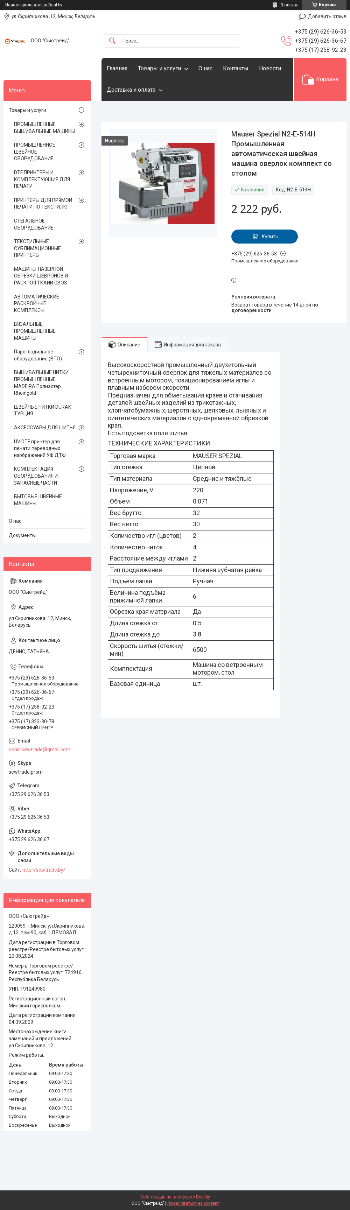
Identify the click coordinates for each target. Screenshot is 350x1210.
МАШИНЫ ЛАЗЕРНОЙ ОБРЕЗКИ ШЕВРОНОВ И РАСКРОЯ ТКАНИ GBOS (41, 276)
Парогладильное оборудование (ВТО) (38, 355)
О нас (205, 68)
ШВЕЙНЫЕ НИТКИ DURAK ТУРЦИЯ (42, 410)
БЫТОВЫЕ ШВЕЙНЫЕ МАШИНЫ (38, 500)
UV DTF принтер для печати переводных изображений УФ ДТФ (40, 448)
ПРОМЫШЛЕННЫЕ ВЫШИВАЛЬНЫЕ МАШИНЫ (44, 127)
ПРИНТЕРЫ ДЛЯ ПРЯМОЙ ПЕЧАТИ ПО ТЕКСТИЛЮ (43, 203)
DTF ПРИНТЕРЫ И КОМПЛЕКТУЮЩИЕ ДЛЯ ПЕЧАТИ (42, 179)
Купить (270, 236)
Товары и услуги (159, 68)
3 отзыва (290, 4)
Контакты (235, 68)
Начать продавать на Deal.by (33, 4)
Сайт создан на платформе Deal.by (175, 1197)
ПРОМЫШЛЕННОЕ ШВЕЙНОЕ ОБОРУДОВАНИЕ (34, 151)
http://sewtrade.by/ (43, 870)
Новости (270, 68)
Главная (117, 68)
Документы (22, 535)
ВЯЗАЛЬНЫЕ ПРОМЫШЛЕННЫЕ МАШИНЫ (35, 330)
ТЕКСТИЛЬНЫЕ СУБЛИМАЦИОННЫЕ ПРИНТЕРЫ (37, 248)
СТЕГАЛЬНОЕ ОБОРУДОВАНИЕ (34, 224)
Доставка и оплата (131, 89)
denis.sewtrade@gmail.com (39, 749)
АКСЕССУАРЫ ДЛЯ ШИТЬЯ (45, 427)
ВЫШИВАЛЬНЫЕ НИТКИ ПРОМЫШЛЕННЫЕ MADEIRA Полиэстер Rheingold (41, 383)
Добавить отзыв (327, 16)
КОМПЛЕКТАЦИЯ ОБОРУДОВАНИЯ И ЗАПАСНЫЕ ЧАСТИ (36, 475)
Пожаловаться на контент (193, 1203)
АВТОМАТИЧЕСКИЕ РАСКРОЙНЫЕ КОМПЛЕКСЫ (36, 303)
